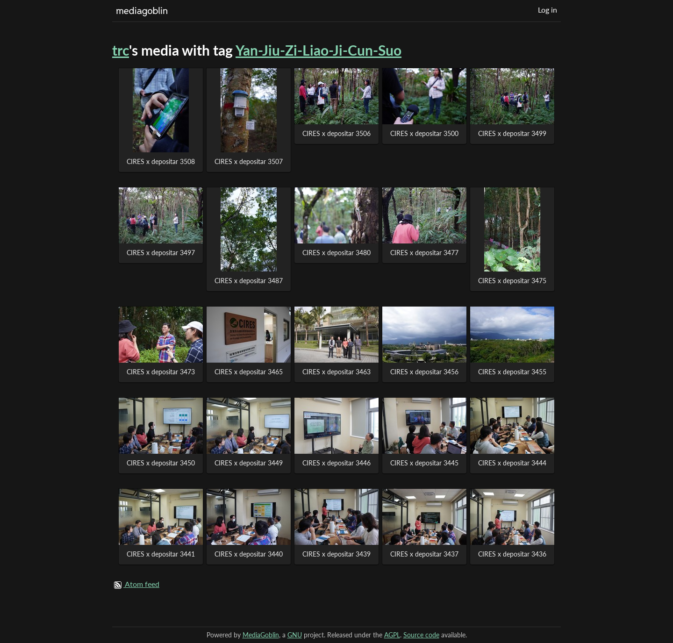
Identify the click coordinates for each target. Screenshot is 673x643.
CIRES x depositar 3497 (161, 253)
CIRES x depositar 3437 (424, 554)
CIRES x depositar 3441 (161, 554)
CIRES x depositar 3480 (336, 253)
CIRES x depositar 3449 (249, 463)
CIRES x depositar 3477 (424, 253)
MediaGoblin (261, 635)
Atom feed (142, 583)
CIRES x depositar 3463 (336, 372)
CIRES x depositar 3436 (512, 554)
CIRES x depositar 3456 (424, 372)
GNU (294, 635)
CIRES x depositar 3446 (336, 463)
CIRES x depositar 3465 (249, 372)
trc (120, 50)
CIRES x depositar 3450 (161, 463)
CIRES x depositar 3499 (512, 133)
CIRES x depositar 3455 (512, 372)
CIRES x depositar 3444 (512, 463)
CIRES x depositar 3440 (249, 554)
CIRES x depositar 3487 (249, 281)
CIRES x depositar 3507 (249, 161)
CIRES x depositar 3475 (512, 281)
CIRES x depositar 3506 (336, 133)
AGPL (392, 635)
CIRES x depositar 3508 (161, 161)
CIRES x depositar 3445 (424, 463)
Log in (547, 9)
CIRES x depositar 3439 (336, 554)
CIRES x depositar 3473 (161, 372)
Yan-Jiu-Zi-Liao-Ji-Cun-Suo (318, 50)
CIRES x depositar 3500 (424, 133)
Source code (421, 635)
